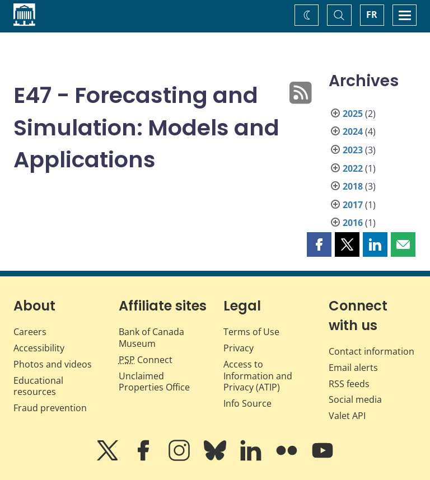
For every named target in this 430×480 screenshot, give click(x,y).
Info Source (247, 403)
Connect (145, 360)
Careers (29, 332)
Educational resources (38, 386)
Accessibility (38, 348)
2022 (353, 168)
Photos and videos (52, 364)
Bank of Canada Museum (151, 338)
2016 (353, 223)
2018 (353, 186)
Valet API (347, 416)
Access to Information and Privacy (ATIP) (257, 376)
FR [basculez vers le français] (371, 14)
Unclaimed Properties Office (154, 382)
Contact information (371, 351)
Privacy (238, 348)
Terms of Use (251, 332)
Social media (355, 399)
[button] (319, 244)
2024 (353, 131)
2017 (353, 205)
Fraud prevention (50, 408)
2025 (353, 113)
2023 (353, 150)
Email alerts (353, 367)
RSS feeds (349, 384)
